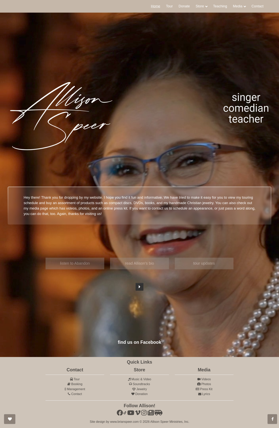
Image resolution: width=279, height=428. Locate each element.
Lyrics (204, 394)
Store (200, 6)
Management (75, 389)
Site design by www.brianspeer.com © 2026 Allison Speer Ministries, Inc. (139, 421)
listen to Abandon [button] (75, 265)
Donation (139, 394)
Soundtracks (139, 384)
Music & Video (139, 379)
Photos (204, 384)
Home (155, 6)
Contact (257, 6)
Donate (184, 6)
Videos (204, 379)
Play (139, 286)
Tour (169, 6)
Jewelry (139, 389)
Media (237, 6)
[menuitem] (155, 6)
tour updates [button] (204, 265)
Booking (74, 384)
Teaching (220, 6)
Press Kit (204, 389)
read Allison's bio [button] (139, 265)
